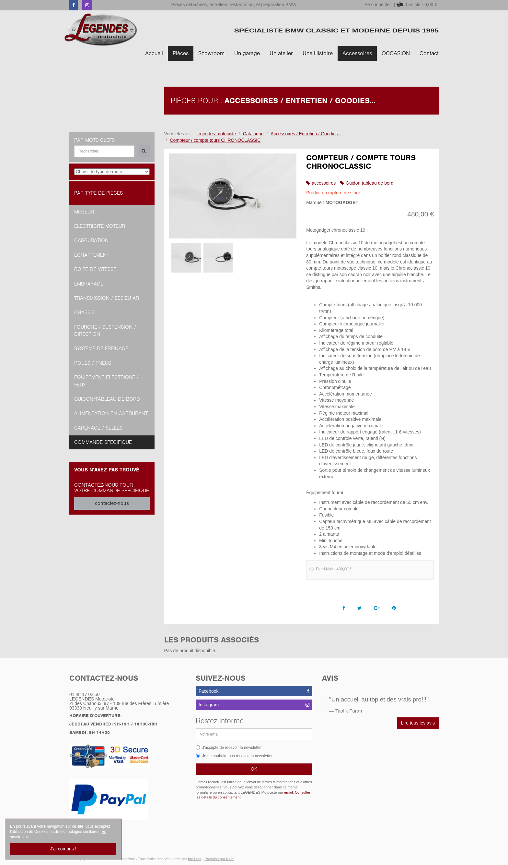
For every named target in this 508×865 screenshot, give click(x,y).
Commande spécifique (103, 442)
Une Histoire (318, 53)
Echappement (91, 255)
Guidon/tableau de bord (107, 399)
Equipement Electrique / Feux (106, 381)
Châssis (84, 312)
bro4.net (194, 859)
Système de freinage (101, 348)
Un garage (247, 53)
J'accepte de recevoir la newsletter (229, 747)
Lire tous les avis (418, 722)
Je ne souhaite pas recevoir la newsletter (234, 756)
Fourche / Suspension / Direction (105, 330)
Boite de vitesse (95, 269)
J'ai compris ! (63, 848)
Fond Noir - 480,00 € (330, 569)
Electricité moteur (99, 226)
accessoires (324, 183)
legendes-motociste (216, 133)
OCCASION (396, 53)
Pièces (181, 53)
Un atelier (281, 53)
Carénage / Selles (98, 428)
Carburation (91, 240)
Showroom (211, 53)
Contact (429, 53)
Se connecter (377, 4)
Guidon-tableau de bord (369, 183)
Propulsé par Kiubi (219, 859)
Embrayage (88, 284)
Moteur (84, 212)
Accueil (154, 53)
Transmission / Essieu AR (106, 298)
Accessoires (357, 53)
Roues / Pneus (92, 363)
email (288, 792)
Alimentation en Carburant (111, 413)
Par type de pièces (98, 193)
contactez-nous (112, 503)
